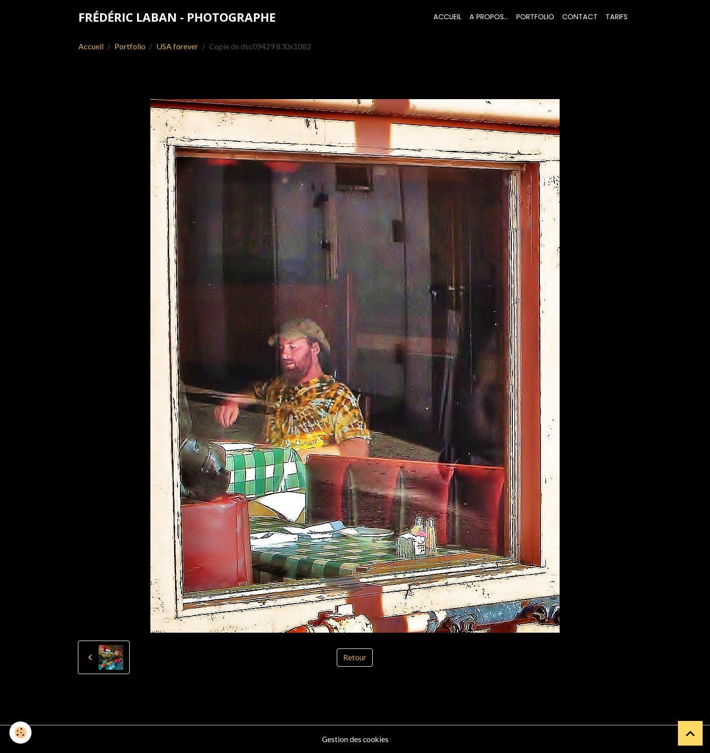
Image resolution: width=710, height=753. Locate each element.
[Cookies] (21, 732)
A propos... (488, 17)
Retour (354, 657)
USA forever (177, 46)
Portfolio (535, 17)
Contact (580, 17)
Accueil (447, 17)
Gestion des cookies (355, 739)
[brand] (177, 17)
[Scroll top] (690, 733)
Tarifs (616, 17)
